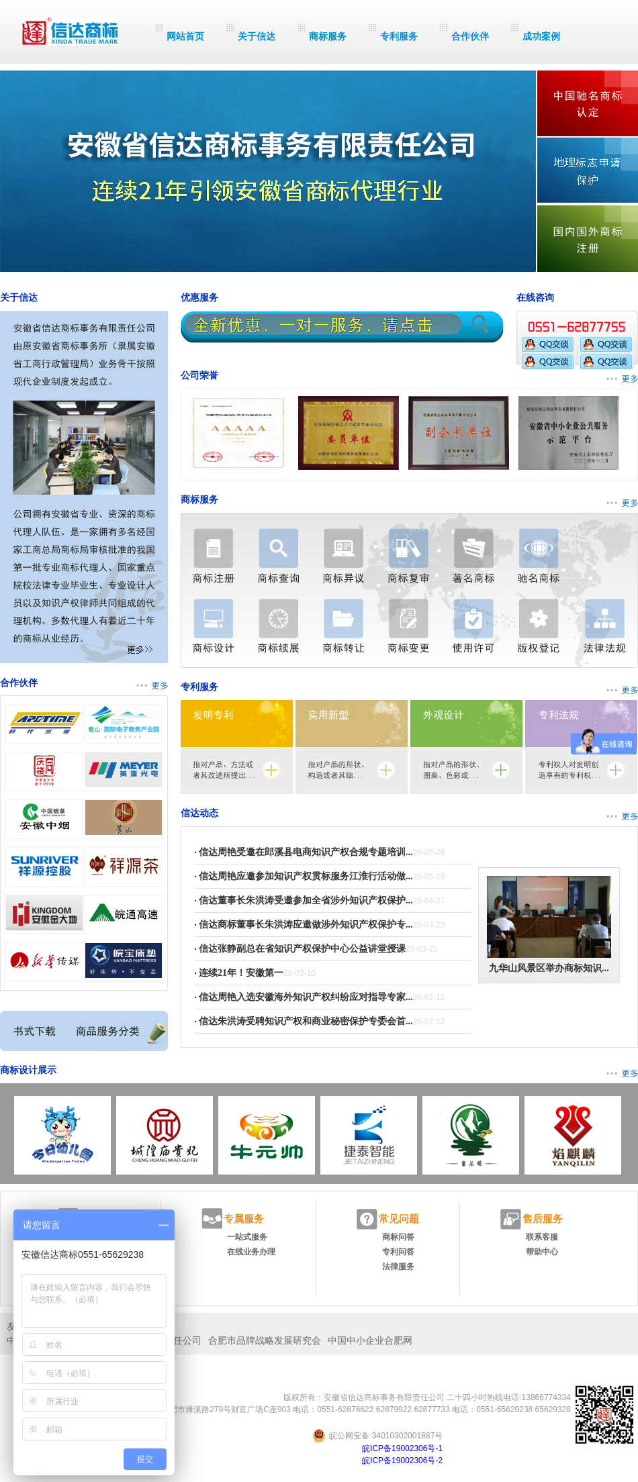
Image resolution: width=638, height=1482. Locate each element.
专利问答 (398, 1251)
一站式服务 (247, 1237)
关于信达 (256, 37)
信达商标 (70, 31)
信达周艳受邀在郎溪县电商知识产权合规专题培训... (306, 852)
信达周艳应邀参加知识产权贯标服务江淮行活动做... (306, 876)
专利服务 (399, 37)
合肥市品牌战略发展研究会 (264, 1341)
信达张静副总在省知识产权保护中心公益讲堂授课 (302, 949)
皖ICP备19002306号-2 (402, 1460)
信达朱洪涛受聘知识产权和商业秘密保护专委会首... (306, 1021)
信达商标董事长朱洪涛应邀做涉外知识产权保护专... (306, 925)
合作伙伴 (470, 37)
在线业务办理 (251, 1251)
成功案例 (541, 37)
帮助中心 (542, 1251)
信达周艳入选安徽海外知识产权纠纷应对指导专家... (306, 997)
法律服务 (398, 1266)
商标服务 (328, 37)
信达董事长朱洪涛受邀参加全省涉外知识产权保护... (306, 900)
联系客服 (542, 1237)
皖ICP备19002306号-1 (402, 1448)
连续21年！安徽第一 (241, 973)
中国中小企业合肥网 (370, 1341)
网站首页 (185, 37)
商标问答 (398, 1237)
